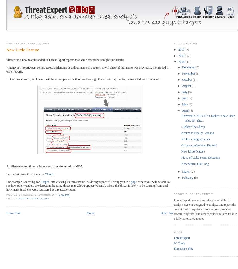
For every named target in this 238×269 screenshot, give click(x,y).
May (185, 104)
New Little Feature (193, 151)
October (187, 80)
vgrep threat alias (34, 198)
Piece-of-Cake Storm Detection (200, 157)
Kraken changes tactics (195, 139)
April (185, 110)
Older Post (167, 213)
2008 (182, 62)
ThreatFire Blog (183, 248)
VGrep (49, 174)
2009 (182, 56)
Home (90, 213)
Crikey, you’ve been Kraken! (199, 145)
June (185, 98)
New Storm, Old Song (195, 164)
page (134, 182)
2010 (182, 49)
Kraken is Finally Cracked (197, 133)
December (189, 67)
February (188, 178)
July (185, 92)
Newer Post (13, 213)
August (187, 86)
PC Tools (179, 243)
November (189, 73)
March (186, 171)
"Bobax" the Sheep (193, 127)
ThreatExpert (182, 238)
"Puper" (45, 182)
